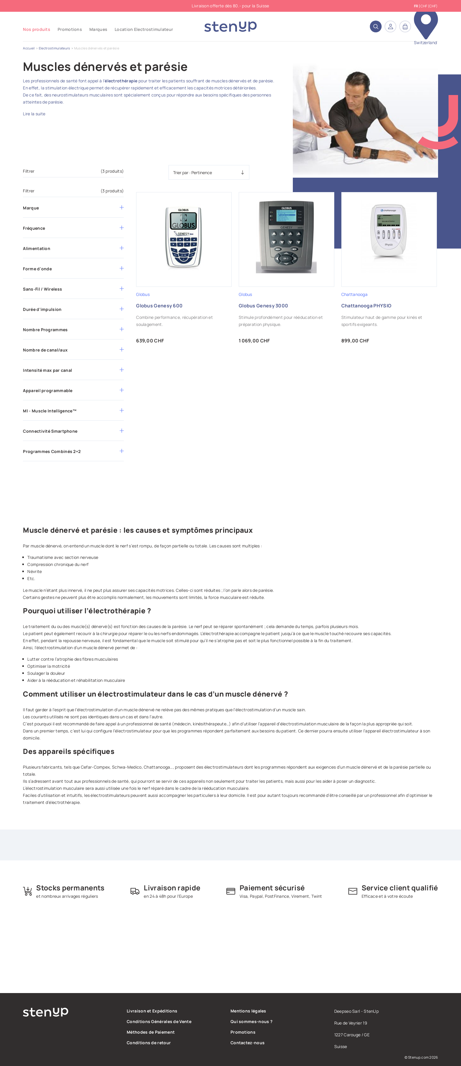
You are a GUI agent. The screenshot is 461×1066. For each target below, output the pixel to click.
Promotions (242, 1032)
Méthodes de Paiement (151, 1032)
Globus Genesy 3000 (263, 305)
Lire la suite (34, 113)
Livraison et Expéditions (152, 1011)
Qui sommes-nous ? (251, 1021)
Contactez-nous (247, 1042)
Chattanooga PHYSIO (366, 305)
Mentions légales (248, 1011)
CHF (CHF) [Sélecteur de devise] (428, 6)
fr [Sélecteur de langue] (416, 6)
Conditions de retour (149, 1042)
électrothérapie (121, 81)
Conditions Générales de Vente (159, 1021)
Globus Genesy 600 (159, 305)
